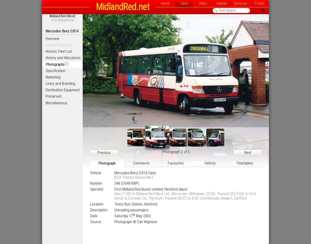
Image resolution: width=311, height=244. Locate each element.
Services (240, 3)
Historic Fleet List (59, 51)
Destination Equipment (63, 90)
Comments (141, 163)
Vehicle (210, 163)
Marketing (53, 77)
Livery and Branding (60, 83)
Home (165, 3)
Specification (55, 71)
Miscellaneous (56, 103)
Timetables (244, 163)
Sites (203, 3)
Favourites (176, 163)
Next (247, 152)
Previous (104, 152)
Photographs (57, 64)
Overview (52, 38)
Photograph (107, 163)
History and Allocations (63, 58)
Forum (259, 3)
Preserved (53, 96)
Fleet (184, 3)
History (221, 3)
